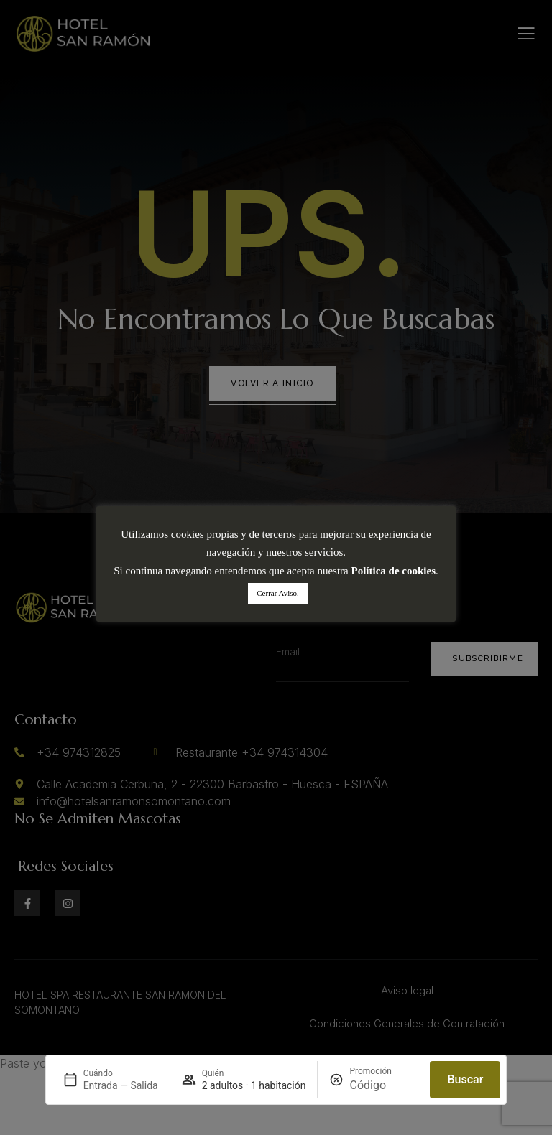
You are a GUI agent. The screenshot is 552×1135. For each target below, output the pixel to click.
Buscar (465, 1079)
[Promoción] (383, 1085)
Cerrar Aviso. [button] (277, 593)
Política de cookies (393, 570)
